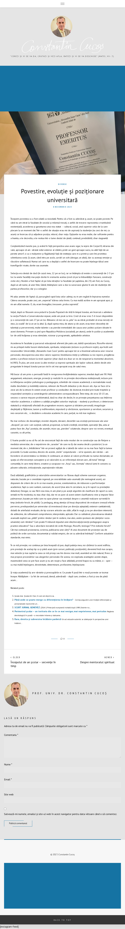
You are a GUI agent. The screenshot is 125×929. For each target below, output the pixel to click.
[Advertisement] (63, 886)
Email (8, 779)
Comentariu (11, 734)
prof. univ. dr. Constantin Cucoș (70, 693)
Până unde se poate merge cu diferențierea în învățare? (43, 599)
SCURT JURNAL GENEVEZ (27, 607)
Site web (9, 794)
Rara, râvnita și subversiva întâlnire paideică (37, 619)
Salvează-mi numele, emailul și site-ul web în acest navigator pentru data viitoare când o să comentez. (60, 814)
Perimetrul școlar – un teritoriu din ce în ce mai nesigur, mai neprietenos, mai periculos (60, 611)
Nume (8, 764)
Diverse (62, 184)
